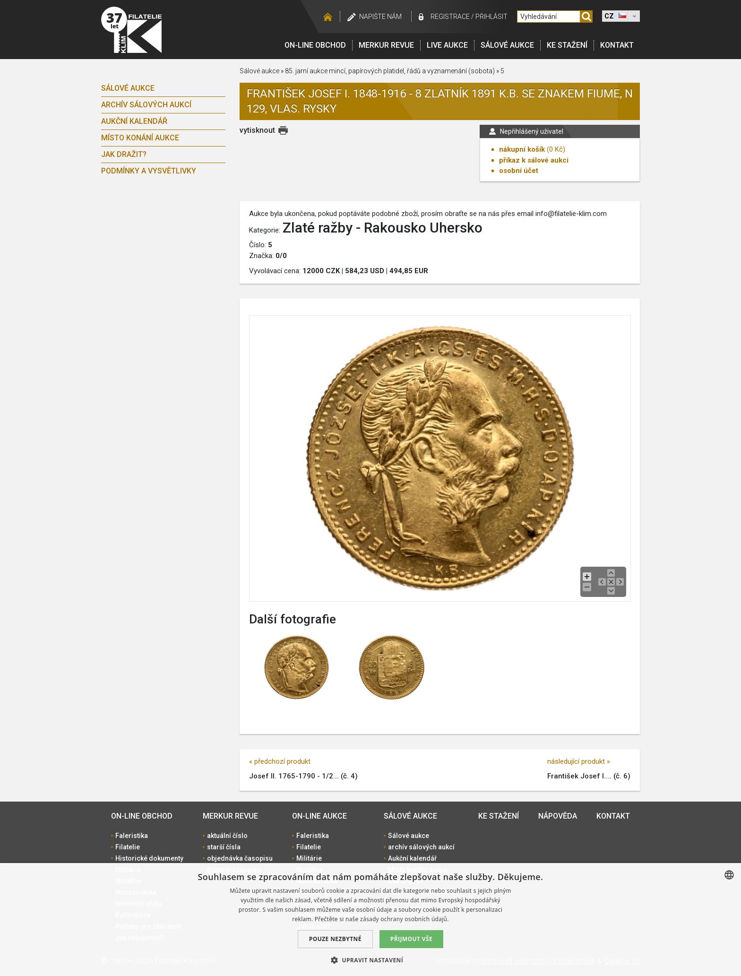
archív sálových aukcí (146, 104)
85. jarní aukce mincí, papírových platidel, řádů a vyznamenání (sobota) (390, 71)
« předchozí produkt (279, 761)
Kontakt (617, 45)
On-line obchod (315, 45)
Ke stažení (567, 45)
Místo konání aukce (140, 137)
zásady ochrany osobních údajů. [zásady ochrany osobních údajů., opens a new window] (404, 919)
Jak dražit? (123, 154)
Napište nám (380, 16)
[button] (370, 960)
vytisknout (257, 130)
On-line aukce (319, 816)
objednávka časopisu (240, 858)
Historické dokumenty (149, 858)
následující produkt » (578, 761)
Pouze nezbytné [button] (335, 939)
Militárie (309, 858)
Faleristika (131, 835)
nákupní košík (522, 149)
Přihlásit (491, 16)
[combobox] (729, 875)
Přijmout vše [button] (411, 939)
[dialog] (370, 919)
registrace (450, 16)
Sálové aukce (507, 45)
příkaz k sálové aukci (534, 160)
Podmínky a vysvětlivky (148, 170)
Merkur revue (386, 45)
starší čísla (224, 847)
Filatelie (127, 847)
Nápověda (557, 816)
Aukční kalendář (134, 121)
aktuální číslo (227, 835)
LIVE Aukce (447, 45)
